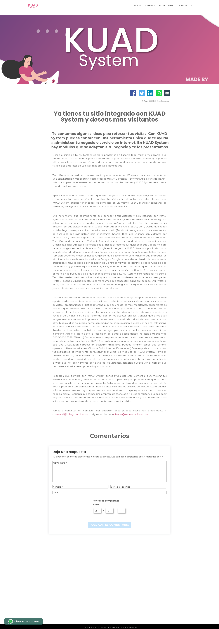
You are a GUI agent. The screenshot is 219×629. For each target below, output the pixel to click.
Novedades (65, 608)
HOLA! (137, 6)
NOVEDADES (166, 6)
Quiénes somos (68, 613)
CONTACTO (185, 6)
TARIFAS (150, 6)
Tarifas (63, 597)
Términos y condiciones (132, 603)
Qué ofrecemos (68, 603)
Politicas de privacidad (131, 608)
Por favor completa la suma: (105, 502)
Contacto (122, 597)
